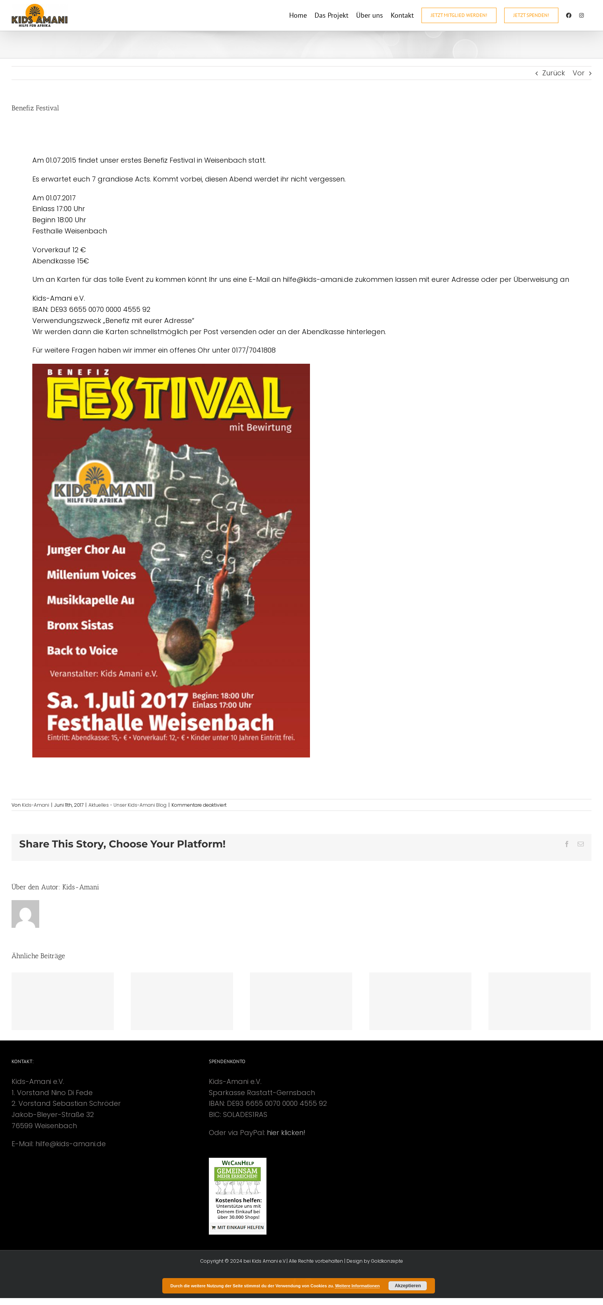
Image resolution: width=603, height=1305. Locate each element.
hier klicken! (286, 1132)
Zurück (553, 73)
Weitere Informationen (357, 1285)
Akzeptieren (408, 1285)
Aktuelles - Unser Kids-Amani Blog (127, 805)
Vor (579, 73)
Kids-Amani (35, 805)
